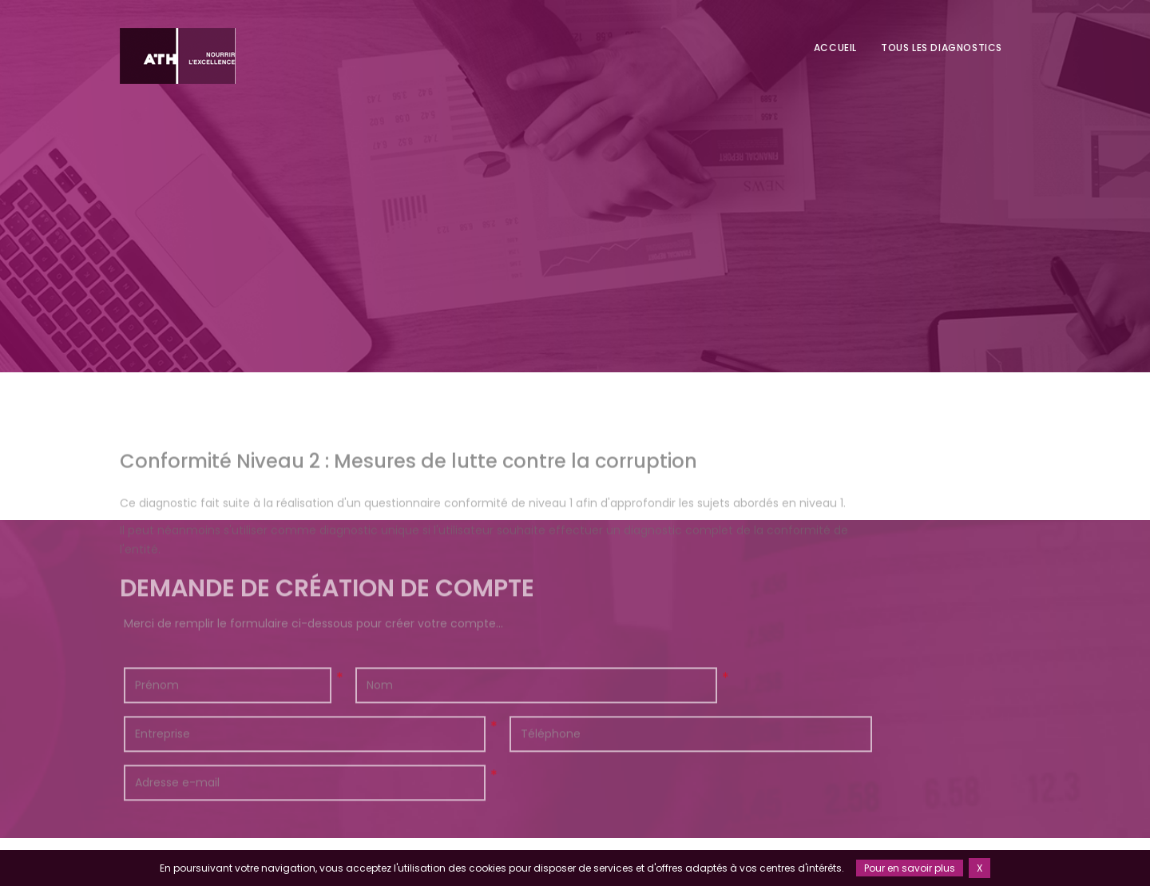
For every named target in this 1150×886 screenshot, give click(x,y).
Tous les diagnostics (941, 47)
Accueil (835, 47)
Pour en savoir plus (909, 868)
